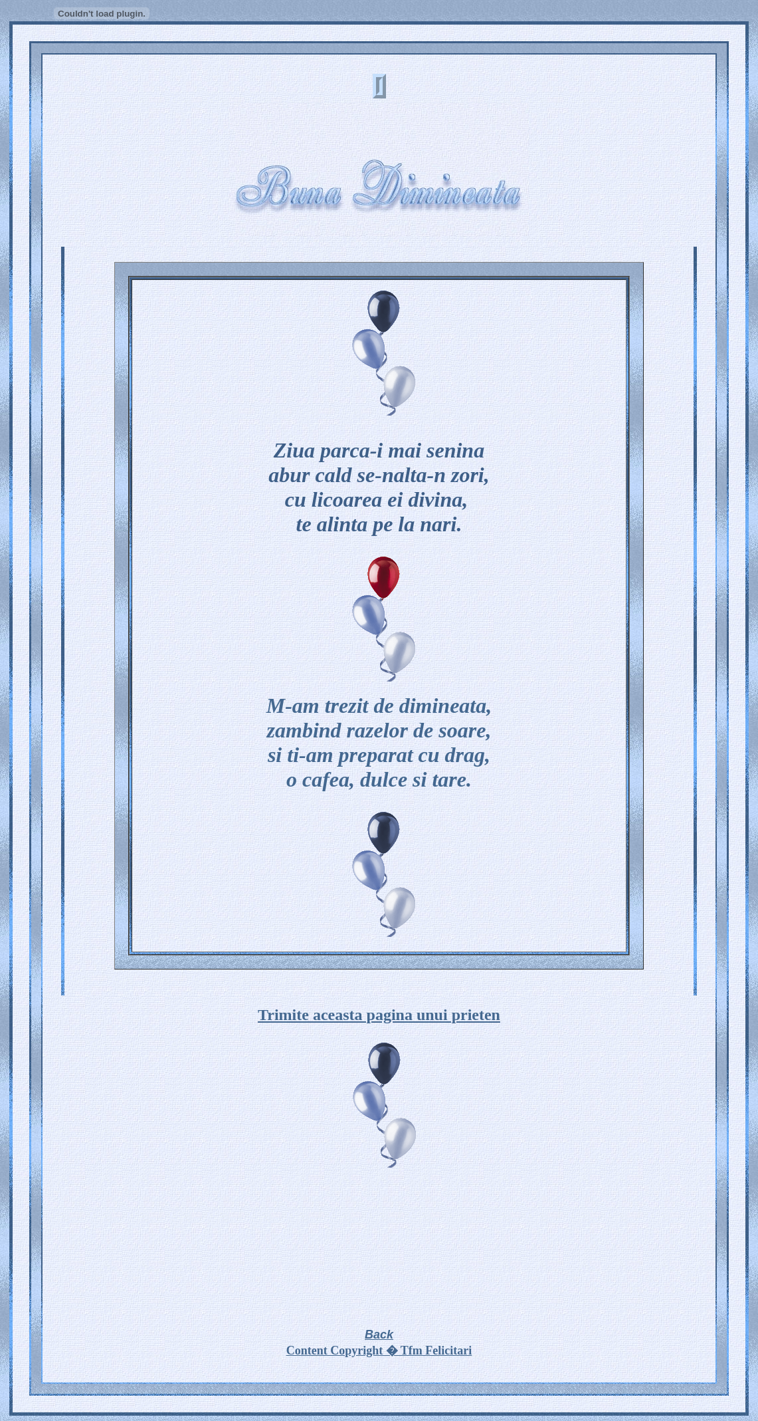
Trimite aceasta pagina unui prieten (379, 1014)
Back (379, 1334)
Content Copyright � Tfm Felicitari (379, 1350)
